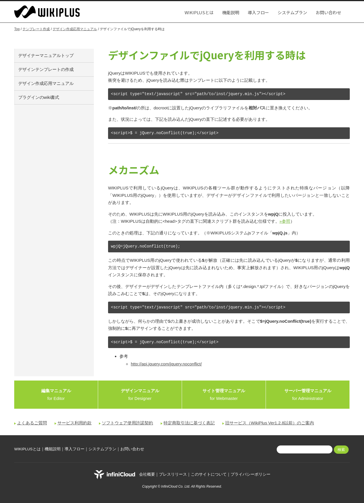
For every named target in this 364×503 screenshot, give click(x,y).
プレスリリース (173, 474)
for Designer (140, 394)
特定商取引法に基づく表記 (189, 422)
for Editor (56, 394)
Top (17, 29)
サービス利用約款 (74, 422)
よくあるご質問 (32, 422)
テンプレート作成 (36, 29)
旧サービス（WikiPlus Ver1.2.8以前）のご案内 (269, 422)
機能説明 (230, 12)
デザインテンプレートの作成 (46, 69)
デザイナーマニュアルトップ (46, 55)
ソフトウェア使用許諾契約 (127, 422)
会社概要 (147, 474)
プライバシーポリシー (250, 474)
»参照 (285, 221)
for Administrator (307, 394)
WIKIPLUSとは (199, 12)
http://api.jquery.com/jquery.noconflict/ (166, 363)
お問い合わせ (328, 12)
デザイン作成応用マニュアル (75, 29)
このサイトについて (209, 474)
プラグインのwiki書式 (38, 97)
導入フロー (258, 12)
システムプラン (292, 12)
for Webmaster (223, 394)
